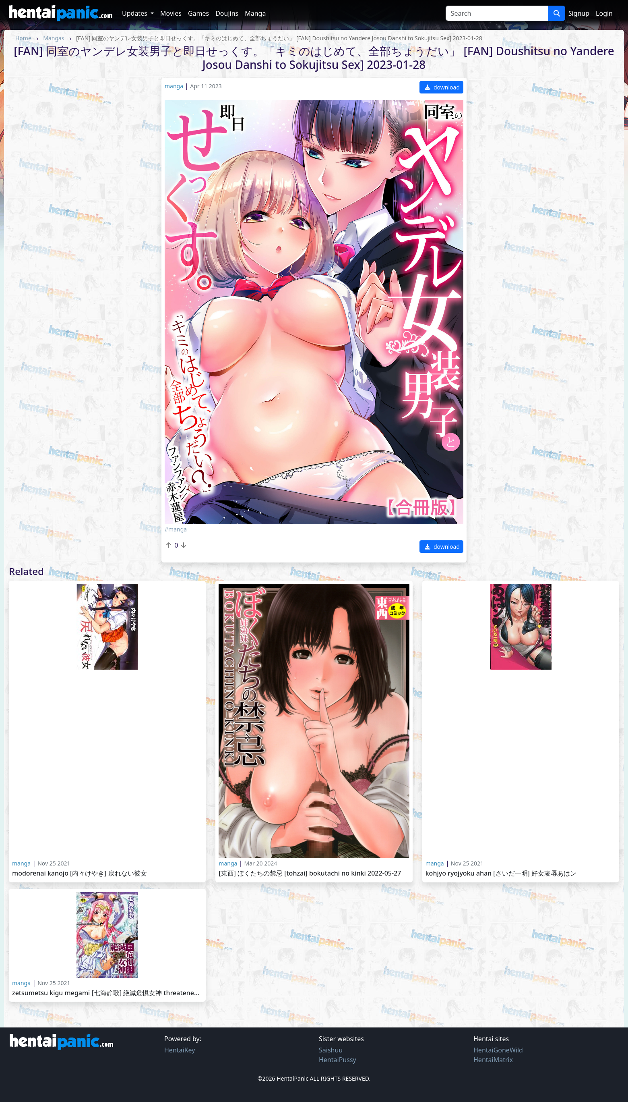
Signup (578, 13)
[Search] (497, 13)
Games (198, 13)
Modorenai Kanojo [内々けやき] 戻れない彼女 (79, 873)
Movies (171, 13)
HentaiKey (179, 1050)
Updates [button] (135, 13)
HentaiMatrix (493, 1059)
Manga (255, 13)
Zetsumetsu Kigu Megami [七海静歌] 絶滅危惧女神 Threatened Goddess (107, 993)
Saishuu (331, 1050)
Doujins (226, 13)
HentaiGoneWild (498, 1050)
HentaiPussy (337, 1059)
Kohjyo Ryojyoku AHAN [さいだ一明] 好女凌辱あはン (501, 873)
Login (604, 13)
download (442, 87)
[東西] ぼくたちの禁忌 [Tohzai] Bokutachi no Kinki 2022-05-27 (310, 873)
